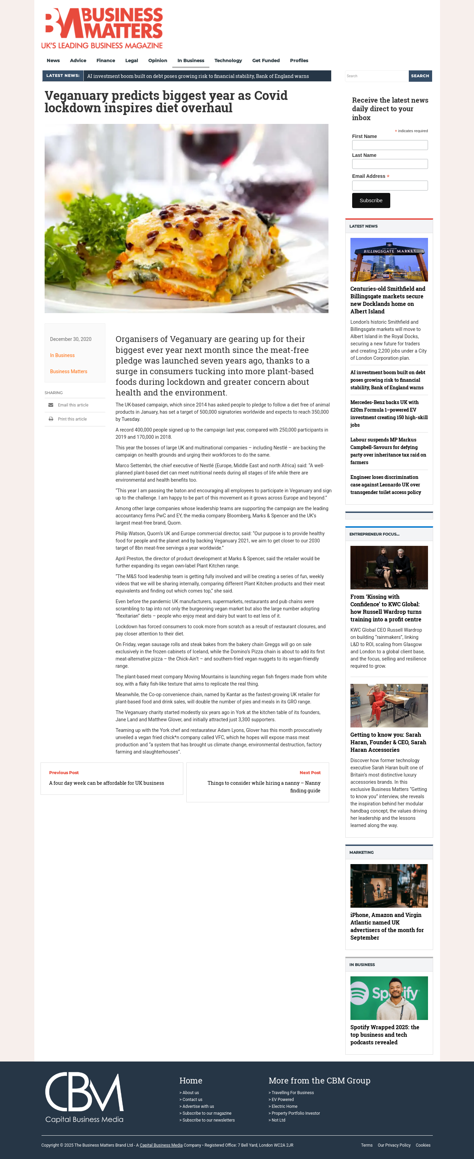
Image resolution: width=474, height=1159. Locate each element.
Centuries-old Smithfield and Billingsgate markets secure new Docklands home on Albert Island (387, 299)
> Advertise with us (197, 1106)
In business (362, 964)
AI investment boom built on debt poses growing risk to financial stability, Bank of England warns (198, 76)
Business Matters (69, 371)
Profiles (299, 60)
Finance (105, 60)
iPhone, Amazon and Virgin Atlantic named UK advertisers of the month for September (387, 926)
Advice (78, 60)
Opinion (157, 60)
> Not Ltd (277, 1120)
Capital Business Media (161, 1145)
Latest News (363, 226)
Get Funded (266, 60)
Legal (131, 60)
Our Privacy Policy (394, 1145)
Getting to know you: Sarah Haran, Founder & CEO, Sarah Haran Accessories (388, 742)
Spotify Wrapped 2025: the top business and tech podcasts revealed (384, 1034)
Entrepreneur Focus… (374, 534)
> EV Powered (281, 1099)
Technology (228, 60)
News (53, 60)
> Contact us (191, 1099)
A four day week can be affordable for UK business (106, 783)
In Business (190, 60)
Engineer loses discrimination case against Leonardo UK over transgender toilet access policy (385, 484)
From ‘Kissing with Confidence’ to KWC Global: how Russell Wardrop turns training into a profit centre (385, 608)
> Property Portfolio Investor (294, 1113)
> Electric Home (283, 1106)
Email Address (371, 176)
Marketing (361, 852)
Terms (367, 1145)
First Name (364, 136)
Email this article (67, 405)
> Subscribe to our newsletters (207, 1120)
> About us (189, 1092)
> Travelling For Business (291, 1092)
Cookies (423, 1145)
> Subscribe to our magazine (206, 1113)
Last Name (364, 155)
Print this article (66, 419)
